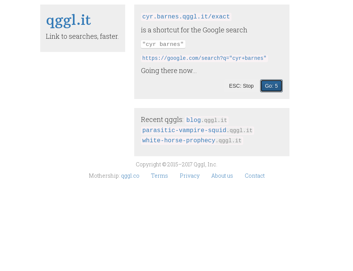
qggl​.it (68, 20)
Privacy (190, 175)
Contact (255, 175)
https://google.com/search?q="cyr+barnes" (204, 58)
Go (271, 86)
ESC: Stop (241, 86)
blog (206, 120)
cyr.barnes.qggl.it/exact (186, 17)
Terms (160, 175)
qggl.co (131, 175)
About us (222, 175)
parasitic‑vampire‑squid (197, 130)
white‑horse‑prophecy (192, 140)
